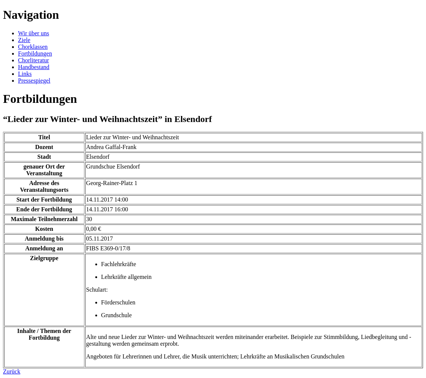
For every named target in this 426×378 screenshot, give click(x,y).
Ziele (24, 40)
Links (25, 74)
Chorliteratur (33, 60)
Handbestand (34, 67)
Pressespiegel (34, 80)
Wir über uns (33, 33)
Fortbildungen (35, 53)
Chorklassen (33, 47)
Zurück (11, 371)
